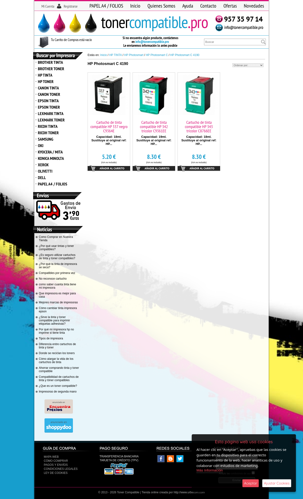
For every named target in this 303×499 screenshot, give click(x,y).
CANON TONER (49, 94)
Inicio (135, 5)
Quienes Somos (161, 5)
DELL (42, 177)
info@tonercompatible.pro (152, 41)
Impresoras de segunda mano (57, 391)
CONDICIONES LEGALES (61, 469)
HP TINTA (45, 75)
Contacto (208, 5)
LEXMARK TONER (51, 120)
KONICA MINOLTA (51, 158)
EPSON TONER (49, 107)
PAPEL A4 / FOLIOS (106, 5)
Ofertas (230, 5)
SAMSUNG (45, 139)
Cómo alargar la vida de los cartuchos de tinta (56, 360)
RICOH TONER (48, 132)
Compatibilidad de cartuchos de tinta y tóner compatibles (59, 378)
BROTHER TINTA (50, 62)
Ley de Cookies (55, 473)
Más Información (209, 470)
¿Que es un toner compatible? (58, 386)
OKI (40, 145)
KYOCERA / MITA (50, 152)
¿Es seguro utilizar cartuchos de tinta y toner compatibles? (57, 256)
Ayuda (187, 5)
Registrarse (71, 6)
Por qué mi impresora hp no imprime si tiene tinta (56, 331)
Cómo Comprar (56, 460)
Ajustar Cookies (277, 483)
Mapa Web (51, 456)
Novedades (254, 5)
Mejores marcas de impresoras (58, 302)
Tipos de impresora (51, 338)
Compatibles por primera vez (57, 273)
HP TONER (45, 81)
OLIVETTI (45, 171)
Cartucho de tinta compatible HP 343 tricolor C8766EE (199, 127)
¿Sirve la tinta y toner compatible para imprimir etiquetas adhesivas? (54, 320)
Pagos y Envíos (56, 465)
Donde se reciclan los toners (57, 353)
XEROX (43, 164)
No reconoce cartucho (53, 278)
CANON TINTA (48, 88)
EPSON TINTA (48, 100)
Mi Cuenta (47, 6)
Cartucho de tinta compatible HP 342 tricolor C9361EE (154, 127)
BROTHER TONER (51, 68)
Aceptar (250, 483)
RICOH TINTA (48, 126)
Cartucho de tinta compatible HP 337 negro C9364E (109, 127)
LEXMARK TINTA (50, 113)
